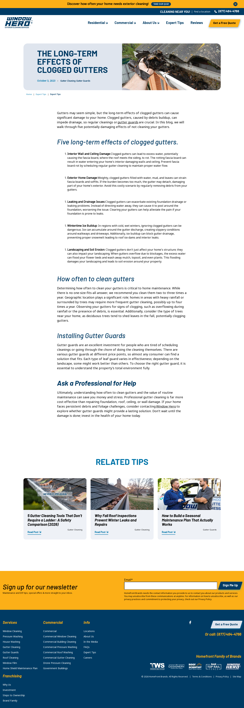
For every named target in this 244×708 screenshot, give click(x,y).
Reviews (197, 23)
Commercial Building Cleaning (59, 641)
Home (29, 94)
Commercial (125, 23)
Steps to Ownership (14, 695)
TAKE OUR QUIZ (161, 4)
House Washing (11, 641)
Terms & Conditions (202, 676)
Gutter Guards (83, 80)
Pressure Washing (13, 636)
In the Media (91, 641)
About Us (151, 23)
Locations (89, 631)
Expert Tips (175, 23)
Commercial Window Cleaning (59, 636)
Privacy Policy (222, 676)
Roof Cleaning (10, 657)
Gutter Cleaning (68, 80)
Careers (88, 657)
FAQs (87, 647)
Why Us (7, 684)
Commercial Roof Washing (58, 652)
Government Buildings (55, 668)
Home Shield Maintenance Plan (20, 668)
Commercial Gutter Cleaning (59, 657)
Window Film (10, 663)
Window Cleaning (12, 631)
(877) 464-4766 (226, 11)
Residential (98, 23)
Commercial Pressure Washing (60, 647)
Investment (9, 690)
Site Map (237, 676)
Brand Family (10, 700)
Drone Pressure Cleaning (57, 663)
